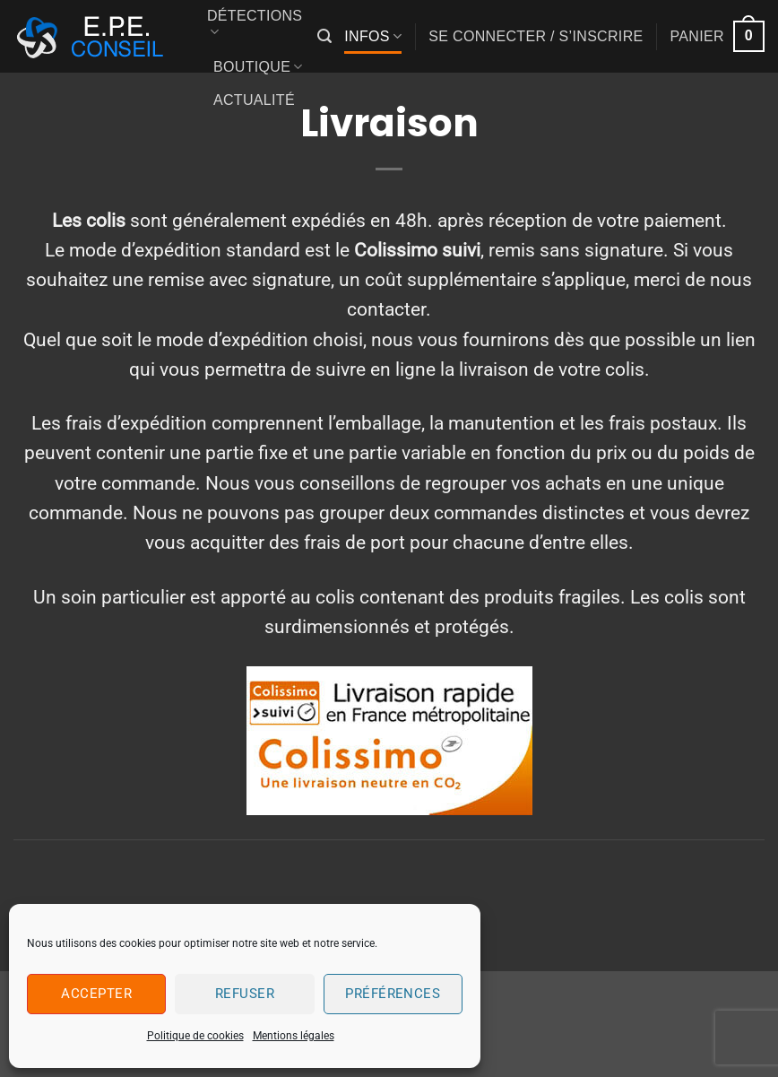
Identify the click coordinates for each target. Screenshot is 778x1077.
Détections (254, 24)
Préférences (392, 994)
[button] (324, 36)
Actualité (254, 100)
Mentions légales (293, 1035)
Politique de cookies (195, 1035)
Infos (373, 36)
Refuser (244, 994)
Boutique (258, 66)
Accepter (96, 994)
